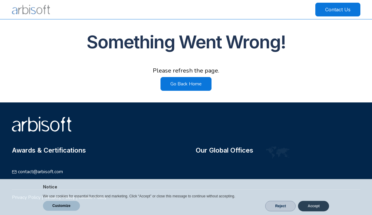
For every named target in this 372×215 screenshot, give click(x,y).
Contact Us (338, 10)
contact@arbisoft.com (40, 172)
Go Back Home (186, 84)
